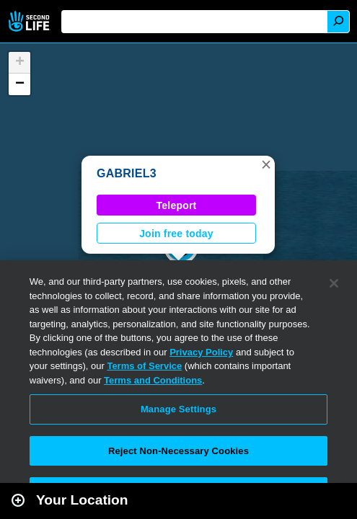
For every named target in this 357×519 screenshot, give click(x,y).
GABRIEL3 (127, 173)
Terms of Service (144, 365)
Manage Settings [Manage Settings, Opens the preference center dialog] (178, 409)
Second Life (30, 21)
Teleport (177, 205)
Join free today (176, 233)
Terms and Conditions (153, 380)
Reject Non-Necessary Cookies (178, 450)
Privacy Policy (201, 352)
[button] (266, 164)
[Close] (334, 283)
